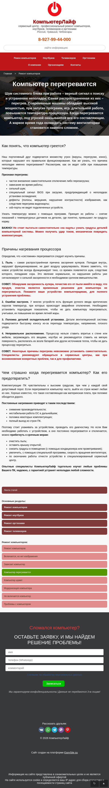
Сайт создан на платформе (54, 752)
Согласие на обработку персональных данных (54, 674)
